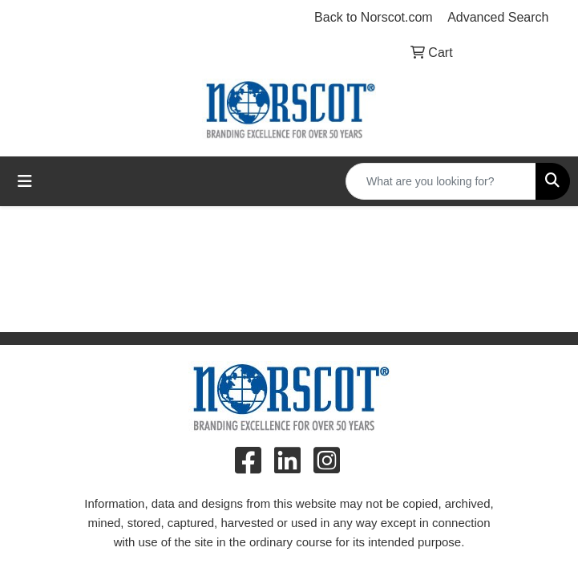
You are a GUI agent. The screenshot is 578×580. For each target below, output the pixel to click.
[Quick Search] (441, 181)
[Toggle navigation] (25, 181)
